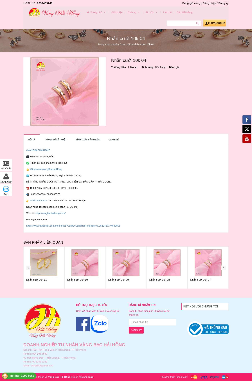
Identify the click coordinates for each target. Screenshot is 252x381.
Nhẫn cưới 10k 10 (77, 279)
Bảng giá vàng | (192, 3)
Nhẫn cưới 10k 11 (36, 279)
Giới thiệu (117, 12)
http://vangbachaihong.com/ (51, 213)
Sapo (90, 377)
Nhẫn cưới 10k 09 (118, 279)
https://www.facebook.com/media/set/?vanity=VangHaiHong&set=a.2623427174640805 (73, 225)
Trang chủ (96, 12)
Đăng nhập (209, 3)
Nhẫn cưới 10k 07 (200, 279)
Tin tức (152, 12)
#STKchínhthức (38, 200)
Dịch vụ (134, 12)
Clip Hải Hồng (185, 12)
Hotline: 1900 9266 (22, 375)
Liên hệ (167, 12)
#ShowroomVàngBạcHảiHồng (46, 169)
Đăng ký (223, 3)
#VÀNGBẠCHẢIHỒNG (38, 150)
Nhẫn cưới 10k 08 (159, 279)
